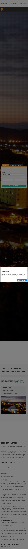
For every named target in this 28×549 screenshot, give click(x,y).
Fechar (18, 280)
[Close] (26, 268)
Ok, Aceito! (24, 280)
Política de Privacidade (13, 275)
